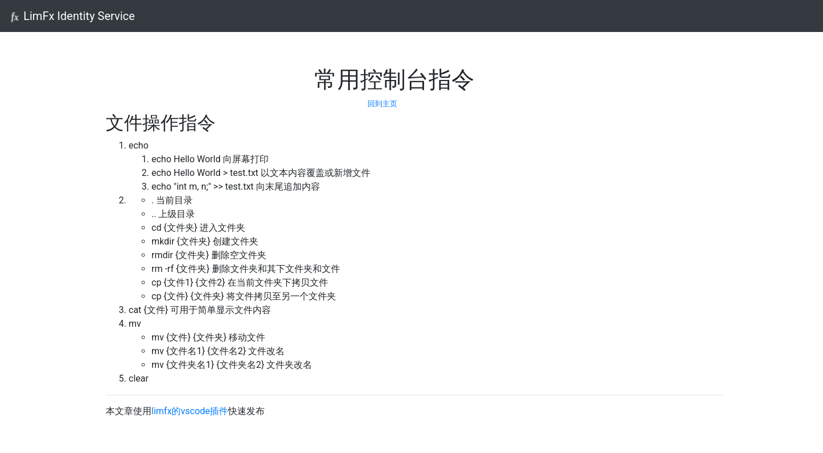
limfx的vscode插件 (189, 411)
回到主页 (382, 103)
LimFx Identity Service (72, 16)
